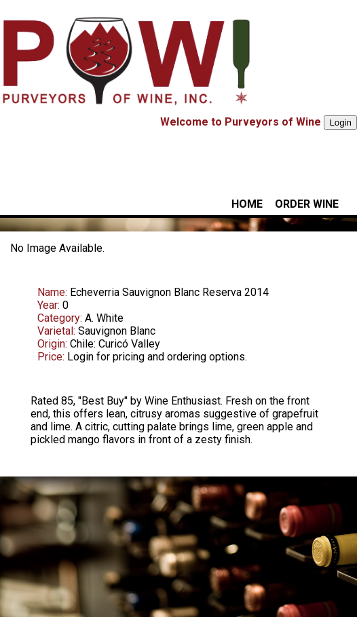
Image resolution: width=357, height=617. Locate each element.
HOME (247, 204)
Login (340, 122)
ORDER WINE (307, 204)
